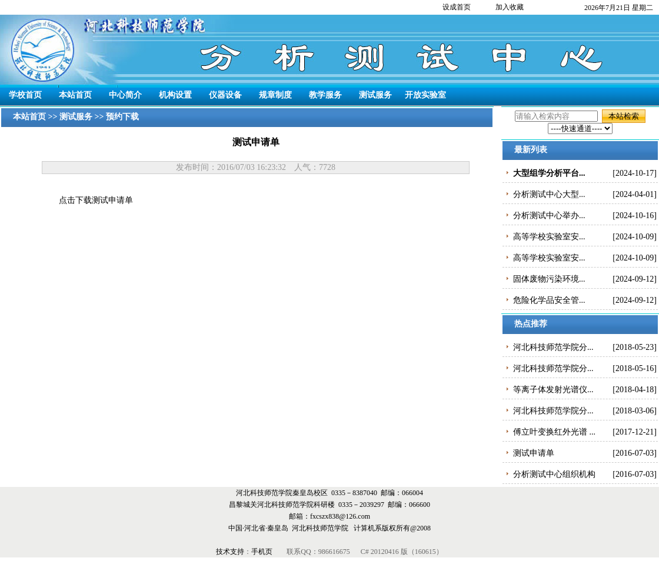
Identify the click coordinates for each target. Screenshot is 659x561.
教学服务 (325, 95)
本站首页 (75, 95)
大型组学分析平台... (549, 173)
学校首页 (25, 95)
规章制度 (275, 95)
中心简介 (125, 95)
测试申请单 (533, 453)
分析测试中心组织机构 (554, 474)
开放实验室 (425, 95)
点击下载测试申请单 (96, 200)
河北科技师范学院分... (553, 347)
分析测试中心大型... (549, 194)
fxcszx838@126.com (340, 516)
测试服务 (375, 95)
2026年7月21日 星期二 (618, 8)
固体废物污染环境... (549, 279)
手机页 (262, 551)
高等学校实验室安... (549, 236)
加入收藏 (509, 7)
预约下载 (122, 116)
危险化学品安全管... (549, 300)
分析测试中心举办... (549, 215)
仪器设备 (225, 95)
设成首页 (456, 7)
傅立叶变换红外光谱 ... (554, 432)
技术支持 (230, 551)
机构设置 (175, 95)
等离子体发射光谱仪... (553, 389)
